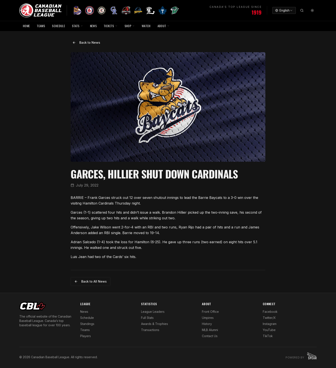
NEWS (93, 25)
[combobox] (284, 10)
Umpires (208, 318)
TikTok (268, 336)
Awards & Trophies (154, 324)
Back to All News (90, 281)
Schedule (87, 318)
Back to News (86, 42)
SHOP (130, 25)
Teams (85, 330)
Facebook (270, 311)
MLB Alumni (210, 330)
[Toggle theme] (312, 10)
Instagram (269, 324)
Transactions (150, 330)
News (84, 311)
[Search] (302, 10)
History (207, 324)
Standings (87, 324)
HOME (26, 25)
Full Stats (147, 318)
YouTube (269, 330)
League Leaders (153, 311)
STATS (77, 25)
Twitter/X (269, 318)
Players (85, 336)
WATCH (146, 25)
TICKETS (110, 25)
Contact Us (210, 336)
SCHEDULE (58, 25)
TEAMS (41, 25)
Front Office (210, 311)
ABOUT (164, 25)
